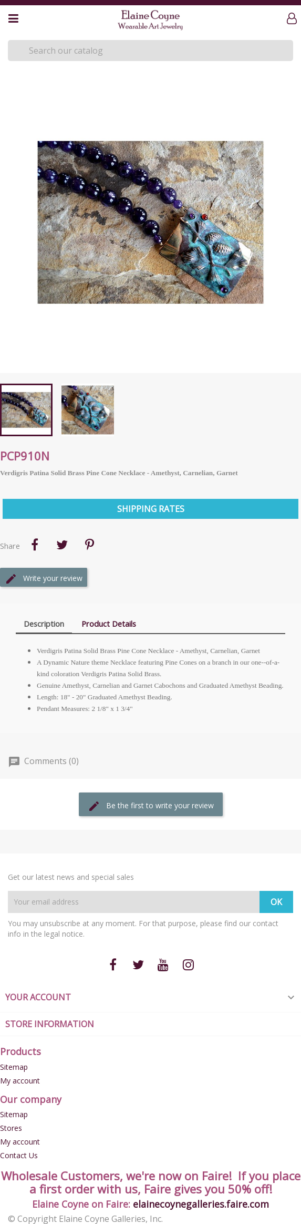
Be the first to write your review (151, 806)
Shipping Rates (150, 509)
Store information (49, 1024)
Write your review (43, 579)
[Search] (150, 50)
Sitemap (14, 1067)
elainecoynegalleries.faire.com (201, 1204)
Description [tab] (44, 623)
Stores (11, 1128)
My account (20, 1081)
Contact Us (19, 1155)
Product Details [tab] (108, 623)
